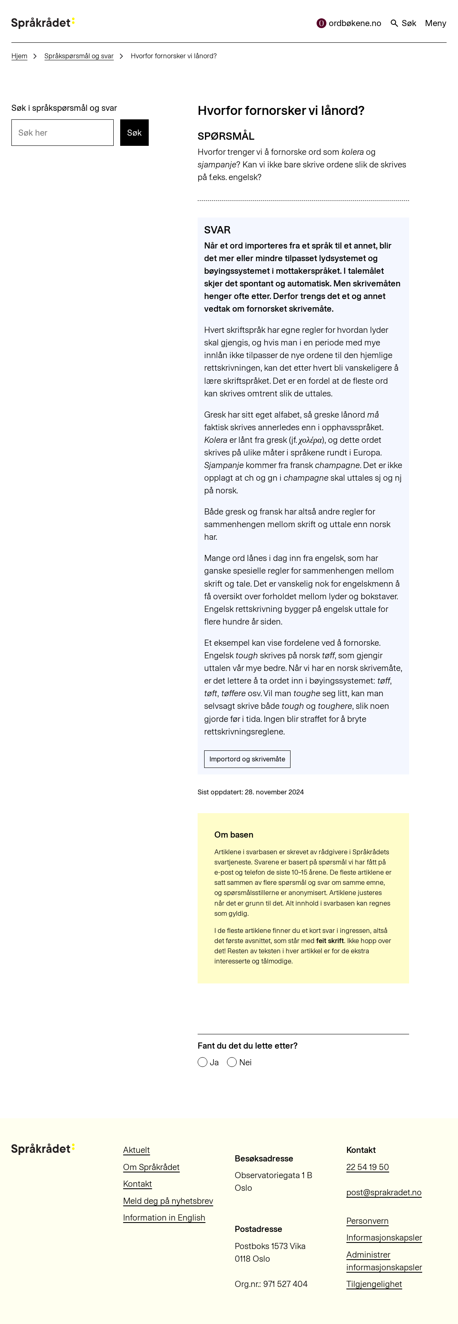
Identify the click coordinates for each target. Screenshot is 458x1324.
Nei (245, 1062)
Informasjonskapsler (384, 1237)
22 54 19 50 (367, 1167)
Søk (403, 23)
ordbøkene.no (349, 23)
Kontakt (137, 1184)
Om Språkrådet (151, 1167)
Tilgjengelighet (374, 1284)
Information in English (164, 1217)
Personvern (367, 1221)
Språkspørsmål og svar (79, 56)
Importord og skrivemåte (247, 759)
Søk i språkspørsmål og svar (64, 108)
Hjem (19, 56)
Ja (214, 1062)
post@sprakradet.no (384, 1192)
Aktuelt (136, 1150)
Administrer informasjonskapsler (384, 1260)
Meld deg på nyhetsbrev (168, 1201)
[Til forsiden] (42, 23)
